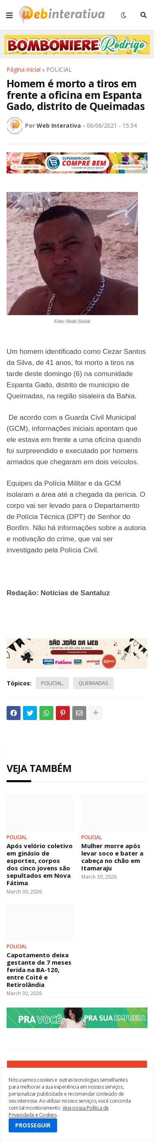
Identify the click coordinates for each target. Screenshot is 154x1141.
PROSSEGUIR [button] (33, 1125)
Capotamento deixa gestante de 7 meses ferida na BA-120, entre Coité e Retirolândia (39, 969)
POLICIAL (59, 69)
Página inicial (24, 69)
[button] (9, 15)
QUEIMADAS (93, 683)
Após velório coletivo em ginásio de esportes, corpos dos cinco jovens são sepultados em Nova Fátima (40, 864)
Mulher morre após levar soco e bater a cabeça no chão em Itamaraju (112, 857)
